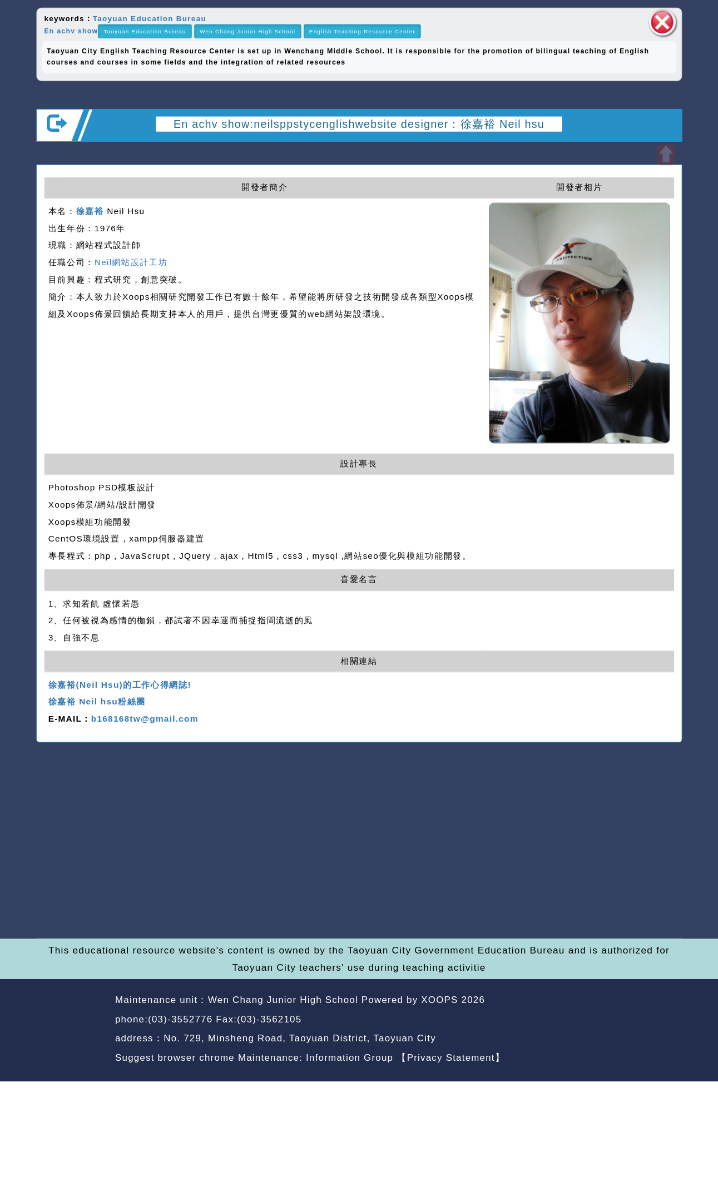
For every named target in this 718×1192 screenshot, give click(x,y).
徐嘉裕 (90, 211)
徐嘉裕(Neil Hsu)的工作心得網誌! (119, 684)
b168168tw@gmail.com (145, 719)
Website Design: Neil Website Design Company (72, 1031)
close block (662, 22)
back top (656, 1021)
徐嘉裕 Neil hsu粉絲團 (97, 702)
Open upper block (666, 154)
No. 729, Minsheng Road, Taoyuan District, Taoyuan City (300, 1038)
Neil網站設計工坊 (131, 262)
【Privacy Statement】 (451, 1057)
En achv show (71, 31)
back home (591, 1021)
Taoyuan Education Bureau (149, 18)
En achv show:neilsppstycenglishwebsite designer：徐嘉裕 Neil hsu (359, 123)
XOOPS (439, 1000)
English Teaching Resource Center (362, 31)
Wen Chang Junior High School (247, 31)
